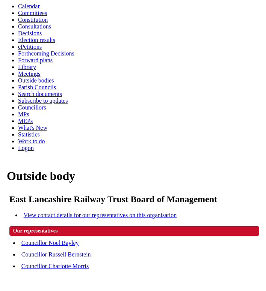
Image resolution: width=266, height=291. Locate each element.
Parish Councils (37, 87)
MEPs (25, 121)
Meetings (29, 73)
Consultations (34, 26)
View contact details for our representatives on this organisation (100, 215)
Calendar (29, 6)
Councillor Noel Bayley (50, 243)
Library (27, 67)
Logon (26, 148)
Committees (32, 13)
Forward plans (35, 60)
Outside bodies (36, 80)
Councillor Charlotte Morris (55, 266)
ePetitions (30, 47)
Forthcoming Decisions (46, 53)
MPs (23, 114)
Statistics (29, 134)
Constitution (33, 19)
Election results (36, 40)
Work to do (31, 141)
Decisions (30, 33)
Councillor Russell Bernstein (56, 254)
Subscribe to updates (43, 101)
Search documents (40, 94)
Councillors (32, 107)
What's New (32, 127)
